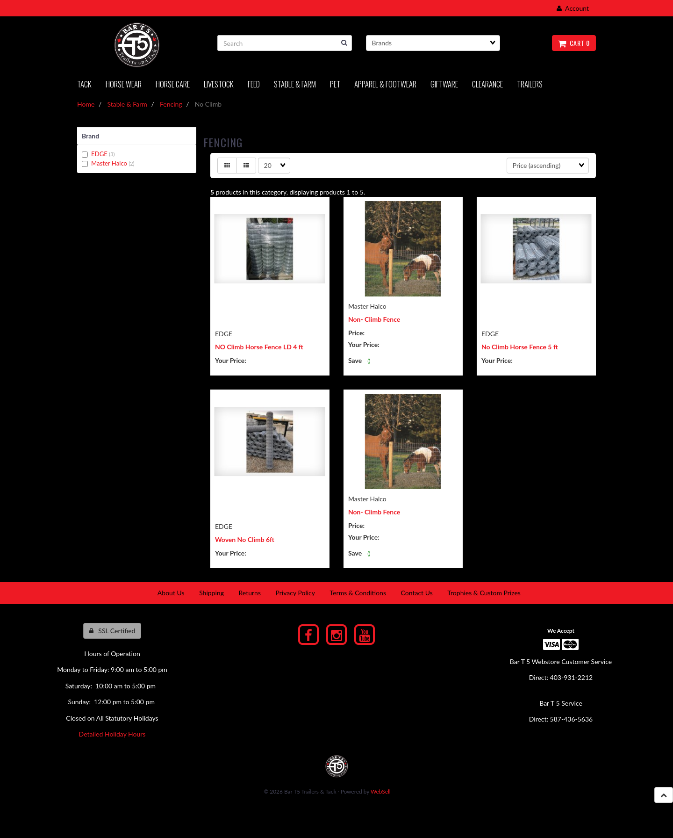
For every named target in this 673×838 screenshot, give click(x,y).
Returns (250, 593)
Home (85, 104)
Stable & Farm (295, 84)
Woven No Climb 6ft (244, 539)
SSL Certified (112, 631)
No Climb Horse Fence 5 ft (519, 347)
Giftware (444, 84)
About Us (171, 593)
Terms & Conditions (358, 593)
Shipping (211, 593)
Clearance (487, 84)
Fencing (171, 104)
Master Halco (110, 163)
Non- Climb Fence (374, 319)
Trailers (530, 84)
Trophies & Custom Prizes (484, 593)
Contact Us (417, 593)
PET (335, 84)
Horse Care (173, 84)
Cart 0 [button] (574, 43)
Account (573, 8)
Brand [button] (90, 136)
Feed (254, 84)
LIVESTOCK (219, 84)
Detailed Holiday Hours (112, 734)
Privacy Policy (295, 593)
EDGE (100, 154)
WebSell (381, 791)
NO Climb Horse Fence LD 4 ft (259, 347)
